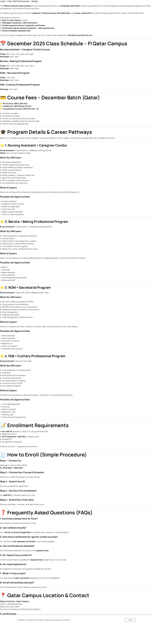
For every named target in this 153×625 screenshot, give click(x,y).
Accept (130, 620)
